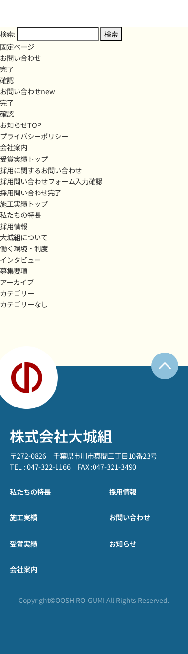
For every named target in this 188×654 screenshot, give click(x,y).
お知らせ (122, 543)
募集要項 (13, 270)
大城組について (24, 237)
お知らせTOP (20, 125)
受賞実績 (23, 543)
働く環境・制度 (24, 248)
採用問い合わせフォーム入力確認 (51, 181)
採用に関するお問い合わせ (41, 170)
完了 (7, 69)
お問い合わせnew (27, 91)
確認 (7, 80)
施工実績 (23, 517)
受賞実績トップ (24, 159)
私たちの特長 (20, 215)
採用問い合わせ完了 (30, 192)
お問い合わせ (20, 58)
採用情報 (13, 226)
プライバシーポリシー (34, 136)
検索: (8, 34)
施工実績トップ (24, 203)
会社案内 (13, 147)
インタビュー (20, 259)
